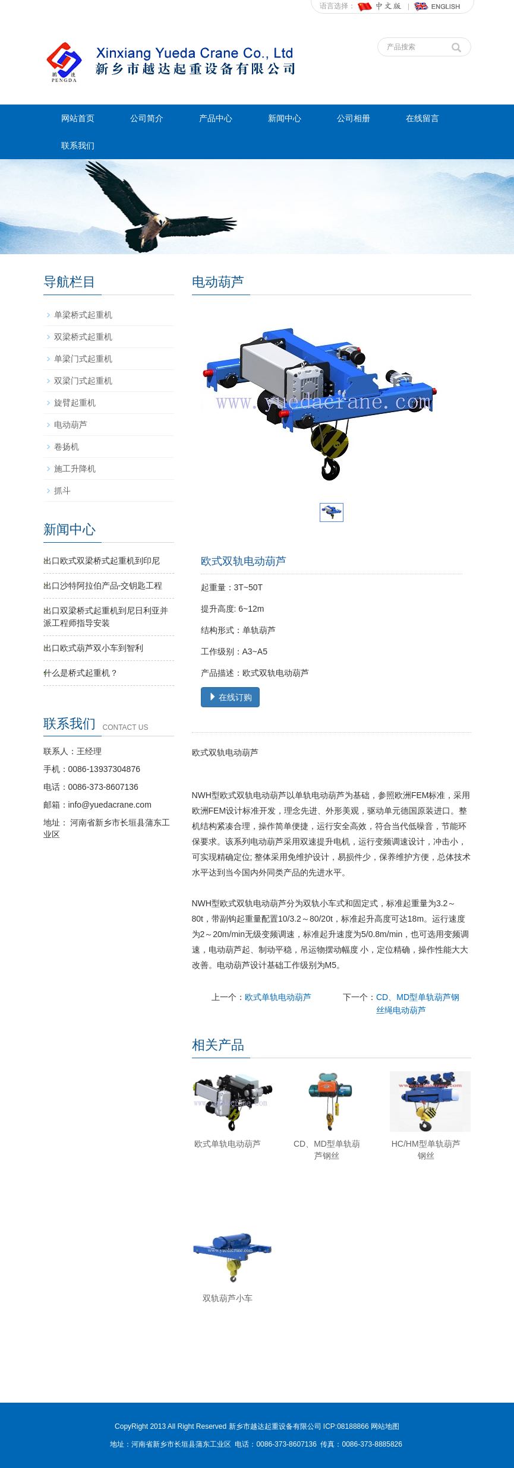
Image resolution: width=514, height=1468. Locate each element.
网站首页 (77, 118)
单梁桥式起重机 (83, 314)
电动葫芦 (70, 424)
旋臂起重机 (75, 402)
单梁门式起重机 (83, 358)
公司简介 (146, 118)
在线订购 (231, 697)
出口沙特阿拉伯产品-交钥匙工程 (103, 585)
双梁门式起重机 (83, 380)
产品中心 (215, 118)
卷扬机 (66, 446)
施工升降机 (75, 468)
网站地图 (385, 1426)
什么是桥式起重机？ (80, 673)
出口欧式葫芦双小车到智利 (93, 648)
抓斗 (62, 490)
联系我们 (77, 145)
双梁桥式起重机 (83, 336)
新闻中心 (284, 118)
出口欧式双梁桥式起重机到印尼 (101, 560)
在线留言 (422, 118)
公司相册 (353, 118)
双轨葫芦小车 (228, 1298)
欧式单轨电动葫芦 (278, 997)
